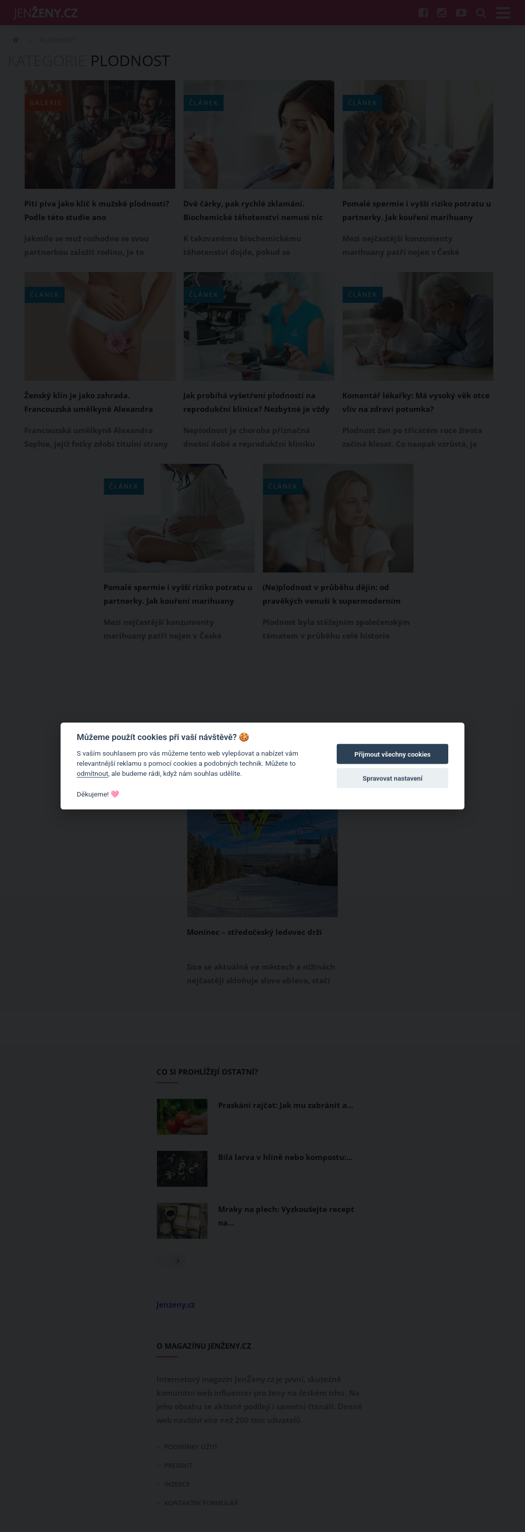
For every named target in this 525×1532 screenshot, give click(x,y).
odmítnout (92, 773)
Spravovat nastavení (392, 778)
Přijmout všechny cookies (392, 754)
